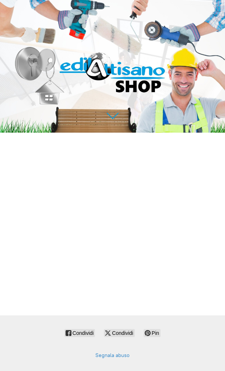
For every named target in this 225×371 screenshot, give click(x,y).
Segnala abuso (112, 355)
